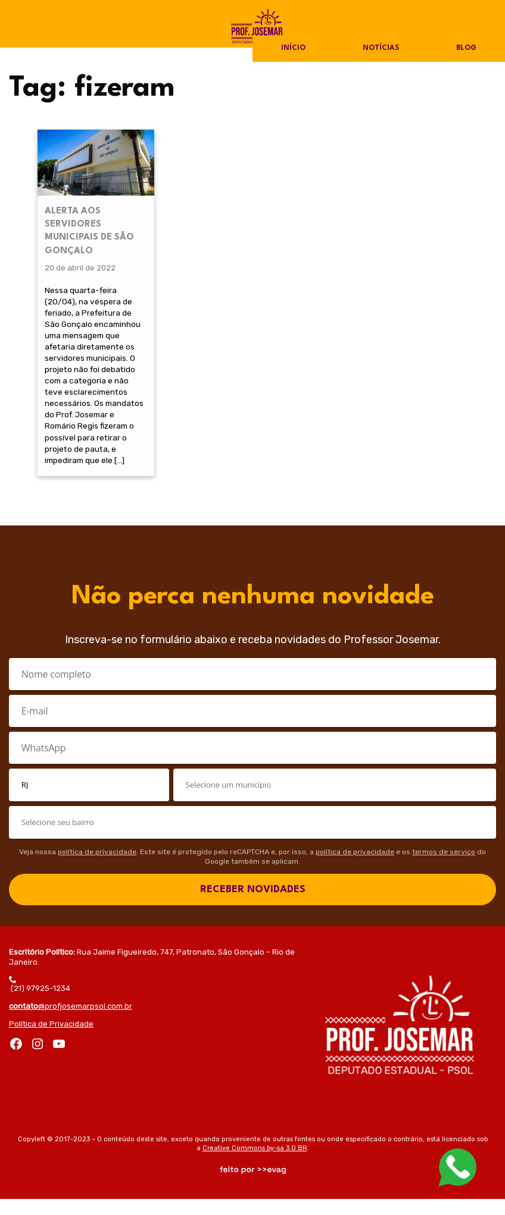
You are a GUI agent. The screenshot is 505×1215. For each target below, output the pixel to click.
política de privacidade (97, 868)
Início (293, 48)
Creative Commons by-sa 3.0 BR (254, 1164)
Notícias (380, 48)
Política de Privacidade (51, 1040)
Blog (466, 48)
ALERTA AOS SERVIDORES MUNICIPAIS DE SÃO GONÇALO (89, 224)
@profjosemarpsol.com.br (70, 1022)
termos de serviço (443, 868)
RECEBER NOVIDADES (253, 906)
